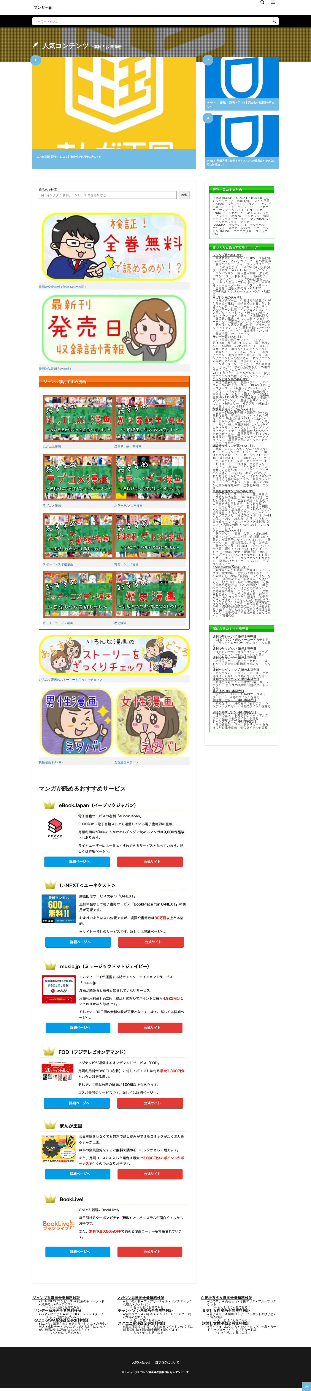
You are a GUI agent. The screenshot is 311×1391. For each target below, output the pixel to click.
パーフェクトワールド (234, 484)
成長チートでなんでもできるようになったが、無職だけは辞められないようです (241, 603)
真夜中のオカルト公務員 (238, 581)
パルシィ (219, 230)
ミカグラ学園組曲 (243, 596)
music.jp (256, 200)
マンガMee (257, 227)
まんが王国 (262, 203)
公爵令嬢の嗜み (223, 593)
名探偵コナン (225, 663)
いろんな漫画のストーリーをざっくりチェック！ (114, 660)
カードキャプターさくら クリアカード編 (241, 1330)
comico (236, 218)
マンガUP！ (248, 224)
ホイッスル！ (228, 282)
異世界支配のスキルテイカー (248, 442)
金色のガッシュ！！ (254, 363)
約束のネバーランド (90, 1304)
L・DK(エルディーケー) (254, 460)
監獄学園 (222, 336)
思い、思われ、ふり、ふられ (245, 521)
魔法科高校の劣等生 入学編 (143, 1329)
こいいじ (246, 472)
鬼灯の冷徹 (232, 421)
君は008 (218, 345)
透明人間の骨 (237, 291)
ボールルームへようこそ (248, 309)
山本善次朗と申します (228, 506)
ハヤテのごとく (245, 348)
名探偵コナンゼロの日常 (245, 357)
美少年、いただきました (245, 469)
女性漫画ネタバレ (152, 728)
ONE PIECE (223, 642)
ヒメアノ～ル (228, 330)
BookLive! (244, 203)
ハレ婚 (263, 333)
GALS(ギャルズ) (251, 500)
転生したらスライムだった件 (232, 424)
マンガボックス (226, 224)
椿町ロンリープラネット (232, 497)
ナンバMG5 (236, 409)
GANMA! (219, 227)
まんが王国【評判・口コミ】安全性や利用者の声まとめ (85, 156)
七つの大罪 (244, 321)
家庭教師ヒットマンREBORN (235, 260)
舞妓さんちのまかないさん (249, 351)
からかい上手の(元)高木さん (238, 369)
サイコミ (240, 221)
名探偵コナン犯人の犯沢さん (240, 359)
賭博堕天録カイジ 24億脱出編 (236, 684)
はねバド (260, 421)
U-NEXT (242, 200)
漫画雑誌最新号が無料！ (114, 335)
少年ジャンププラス (241, 206)
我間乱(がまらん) (239, 324)
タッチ (254, 354)
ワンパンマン (225, 276)
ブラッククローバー (229, 645)
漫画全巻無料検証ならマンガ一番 (168, 1375)
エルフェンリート (255, 288)
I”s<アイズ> (64, 1307)
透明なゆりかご (260, 478)
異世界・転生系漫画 (150, 424)
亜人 (247, 421)
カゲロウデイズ (232, 600)
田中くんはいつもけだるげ (243, 551)
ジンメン (258, 342)
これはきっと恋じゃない (251, 466)
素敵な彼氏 (230, 527)
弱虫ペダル (247, 385)
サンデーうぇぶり (231, 212)
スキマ (232, 230)
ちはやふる (223, 466)
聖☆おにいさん (241, 418)
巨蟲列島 (259, 394)
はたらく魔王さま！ (54, 1326)
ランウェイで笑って (235, 318)
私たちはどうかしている (229, 478)
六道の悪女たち (226, 385)
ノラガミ (219, 315)
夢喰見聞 (250, 554)
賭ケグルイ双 (225, 548)
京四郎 (217, 397)
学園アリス (247, 1304)
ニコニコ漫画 (242, 233)
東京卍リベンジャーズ (252, 654)
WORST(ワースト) (235, 388)
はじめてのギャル (252, 590)
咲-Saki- (242, 548)
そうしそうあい (248, 593)
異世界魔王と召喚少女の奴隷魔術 (242, 437)
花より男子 (260, 497)
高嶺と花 (231, 1304)
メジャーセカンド (249, 663)
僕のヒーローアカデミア (251, 642)
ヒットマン (235, 315)
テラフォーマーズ (246, 675)
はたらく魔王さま (250, 575)
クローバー (252, 391)
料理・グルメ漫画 (150, 542)
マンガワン (252, 218)
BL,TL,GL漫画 (78, 424)
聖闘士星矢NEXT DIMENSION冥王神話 (241, 398)
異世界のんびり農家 (229, 572)
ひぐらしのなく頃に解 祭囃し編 (243, 539)
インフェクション (252, 312)
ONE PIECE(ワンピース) (57, 1304)
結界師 (226, 348)
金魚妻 (220, 291)
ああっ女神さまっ (228, 445)
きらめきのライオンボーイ (246, 515)
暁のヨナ (222, 696)
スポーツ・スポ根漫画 (78, 542)
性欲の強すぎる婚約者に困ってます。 (242, 616)
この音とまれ (228, 269)
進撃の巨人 (260, 318)
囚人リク (250, 397)
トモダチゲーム (226, 303)
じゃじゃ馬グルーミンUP (239, 372)
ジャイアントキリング (246, 430)
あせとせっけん (223, 436)
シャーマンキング (228, 333)
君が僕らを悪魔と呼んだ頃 (234, 327)
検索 (184, 197)
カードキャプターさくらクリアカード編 (240, 454)
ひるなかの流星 (226, 500)
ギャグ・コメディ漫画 (78, 600)
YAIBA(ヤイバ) (222, 375)
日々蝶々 (219, 524)
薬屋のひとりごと (231, 563)
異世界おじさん (82, 1326)
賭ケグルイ (223, 536)
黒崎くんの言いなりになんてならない (241, 451)
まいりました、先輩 (229, 463)
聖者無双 (234, 439)
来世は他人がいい (253, 433)
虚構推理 (249, 333)
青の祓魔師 (263, 263)
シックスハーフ (238, 524)
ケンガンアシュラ (252, 378)
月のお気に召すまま (248, 706)
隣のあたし (227, 460)
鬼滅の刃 (47, 1307)
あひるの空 (262, 324)
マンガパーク (234, 215)
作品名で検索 (48, 192)
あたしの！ (249, 527)
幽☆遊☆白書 (246, 276)
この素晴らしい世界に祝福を (241, 577)
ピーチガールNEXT (247, 457)
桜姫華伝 (243, 518)
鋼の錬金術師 (151, 1332)
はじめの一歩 (225, 654)
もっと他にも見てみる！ (65, 1310)
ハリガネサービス (237, 394)
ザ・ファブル (240, 336)
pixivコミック (250, 230)
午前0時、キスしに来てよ (248, 475)
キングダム (226, 285)
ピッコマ (222, 218)
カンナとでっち (257, 463)
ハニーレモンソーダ (229, 509)
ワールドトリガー (237, 279)
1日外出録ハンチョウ (255, 330)
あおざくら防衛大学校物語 (240, 664)
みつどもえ (232, 397)
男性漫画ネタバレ (76, 728)
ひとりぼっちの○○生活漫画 (240, 584)
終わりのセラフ (241, 263)
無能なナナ (232, 554)
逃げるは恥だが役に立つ (232, 481)
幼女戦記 (228, 575)
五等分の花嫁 (225, 321)
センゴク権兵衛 (235, 687)
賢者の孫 (228, 618)
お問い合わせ (139, 1365)
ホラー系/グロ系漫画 (150, 483)
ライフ (220, 469)
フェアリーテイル (156, 1304)
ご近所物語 (244, 503)
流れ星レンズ (240, 512)
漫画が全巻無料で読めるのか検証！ (114, 252)
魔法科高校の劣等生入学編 (249, 545)
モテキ (232, 433)
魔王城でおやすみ (239, 345)
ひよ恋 (260, 503)
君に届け (252, 509)
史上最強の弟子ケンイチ (232, 342)
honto (220, 206)
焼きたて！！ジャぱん (231, 354)
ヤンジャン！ (247, 209)
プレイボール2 (248, 285)
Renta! (217, 215)
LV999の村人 (249, 587)
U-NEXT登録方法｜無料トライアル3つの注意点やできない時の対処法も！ (241, 164)
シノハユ (253, 563)
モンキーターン (226, 366)
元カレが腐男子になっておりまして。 (238, 542)
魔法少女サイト (251, 403)
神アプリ (249, 406)
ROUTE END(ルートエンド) (249, 272)
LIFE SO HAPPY (242, 696)
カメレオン (142, 1307)
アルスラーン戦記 (225, 312)
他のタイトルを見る (251, 657)
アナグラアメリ (223, 518)
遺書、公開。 (243, 536)
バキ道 (236, 391)
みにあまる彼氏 (257, 506)
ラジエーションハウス (245, 294)
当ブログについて (168, 1365)
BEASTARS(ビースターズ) (173, 1316)
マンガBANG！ (260, 221)
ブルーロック (225, 657)
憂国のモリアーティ (229, 266)
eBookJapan (224, 200)
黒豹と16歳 (251, 487)
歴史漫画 (150, 600)
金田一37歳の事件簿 (229, 415)
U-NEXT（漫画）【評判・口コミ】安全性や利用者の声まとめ (241, 105)
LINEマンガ (255, 212)
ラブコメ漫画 (78, 483)
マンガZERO (237, 227)
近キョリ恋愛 (222, 457)
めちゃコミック (257, 215)
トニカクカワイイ (248, 375)
